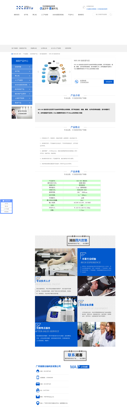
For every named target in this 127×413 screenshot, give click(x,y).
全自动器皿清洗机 (58, 14)
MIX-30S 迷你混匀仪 (54, 54)
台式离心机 (44, 48)
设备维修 (18, 67)
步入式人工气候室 (56, 48)
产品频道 (25, 54)
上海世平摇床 (19, 98)
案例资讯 (81, 14)
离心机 (35, 14)
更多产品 (18, 103)
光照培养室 (68, 48)
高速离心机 (34, 48)
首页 (20, 54)
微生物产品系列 (20, 94)
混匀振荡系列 (43, 54)
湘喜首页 (16, 14)
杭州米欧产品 (34, 54)
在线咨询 (109, 82)
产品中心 (71, 14)
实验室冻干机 (23, 48)
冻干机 (26, 14)
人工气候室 (44, 14)
